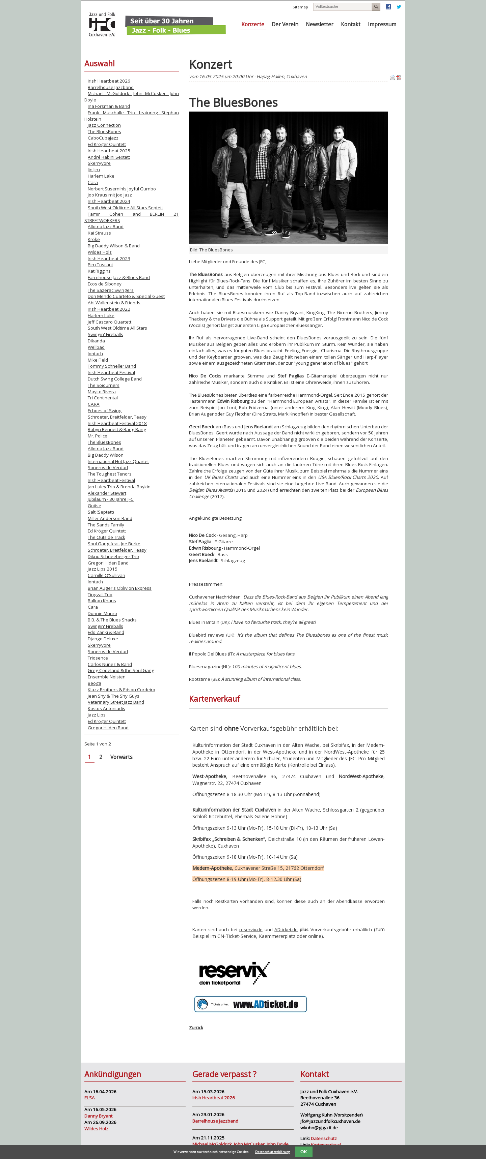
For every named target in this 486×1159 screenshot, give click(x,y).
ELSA (89, 1098)
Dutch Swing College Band (115, 379)
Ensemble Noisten (107, 677)
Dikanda (96, 341)
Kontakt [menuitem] (350, 24)
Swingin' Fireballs (105, 334)
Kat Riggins (99, 271)
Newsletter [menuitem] (319, 24)
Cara (93, 182)
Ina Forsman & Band (109, 106)
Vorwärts (121, 757)
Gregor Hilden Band (108, 563)
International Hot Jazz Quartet (118, 461)
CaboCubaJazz (103, 138)
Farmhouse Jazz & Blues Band (119, 277)
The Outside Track (106, 537)
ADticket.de (286, 929)
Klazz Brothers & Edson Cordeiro (121, 690)
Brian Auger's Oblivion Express (120, 588)
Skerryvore (99, 163)
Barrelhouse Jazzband (111, 87)
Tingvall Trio (100, 594)
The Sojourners (103, 385)
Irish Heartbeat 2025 (109, 151)
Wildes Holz (100, 252)
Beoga (94, 683)
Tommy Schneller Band (112, 366)
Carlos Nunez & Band (110, 664)
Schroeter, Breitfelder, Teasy (117, 417)
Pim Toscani (100, 265)
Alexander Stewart (107, 493)
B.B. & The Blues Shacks (112, 620)
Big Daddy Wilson (106, 455)
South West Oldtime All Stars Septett (125, 208)
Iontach (95, 353)
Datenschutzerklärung (272, 1152)
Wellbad (96, 347)
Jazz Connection (104, 125)
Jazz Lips (97, 715)
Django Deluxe (103, 639)
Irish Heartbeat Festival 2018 (117, 423)
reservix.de (251, 929)
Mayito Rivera (102, 392)
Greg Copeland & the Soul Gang (121, 670)
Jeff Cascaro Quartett (109, 322)
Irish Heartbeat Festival (111, 372)
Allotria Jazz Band (106, 226)
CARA (94, 404)
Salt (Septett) (101, 512)
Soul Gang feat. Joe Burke (114, 544)
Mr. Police (97, 436)
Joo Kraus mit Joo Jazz (110, 195)
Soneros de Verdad (108, 467)
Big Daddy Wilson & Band (114, 246)
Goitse (94, 505)
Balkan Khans (102, 601)
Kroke (94, 239)
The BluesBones (104, 131)
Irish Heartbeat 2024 (109, 201)
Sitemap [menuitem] (300, 6)
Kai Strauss (99, 233)
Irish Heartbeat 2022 (109, 309)
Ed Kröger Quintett (107, 144)
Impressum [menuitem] (382, 24)
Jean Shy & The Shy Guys (113, 696)
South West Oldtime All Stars (117, 328)
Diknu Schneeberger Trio (113, 556)
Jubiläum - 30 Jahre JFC (111, 499)
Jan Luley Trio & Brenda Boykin (119, 487)
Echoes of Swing (105, 410)
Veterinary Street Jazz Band (116, 702)
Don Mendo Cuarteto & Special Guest (126, 296)
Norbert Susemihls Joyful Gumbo (122, 189)
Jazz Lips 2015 (102, 569)
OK (303, 1151)
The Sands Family (106, 525)
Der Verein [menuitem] (285, 24)
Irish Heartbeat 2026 (109, 81)
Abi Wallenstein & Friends (114, 303)
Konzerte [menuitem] (252, 24)
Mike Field (98, 360)
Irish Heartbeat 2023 (109, 258)
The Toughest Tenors (110, 474)
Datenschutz (324, 1138)
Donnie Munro (102, 613)
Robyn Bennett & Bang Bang (117, 429)
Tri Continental (103, 398)
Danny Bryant (98, 1116)
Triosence (98, 658)
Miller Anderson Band (110, 518)
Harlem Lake (101, 176)
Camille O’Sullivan (106, 575)
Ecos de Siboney (105, 284)
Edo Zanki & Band (106, 632)
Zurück (196, 1028)
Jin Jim (94, 169)
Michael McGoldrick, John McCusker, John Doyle (240, 1144)
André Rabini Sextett (109, 157)
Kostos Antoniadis (106, 708)
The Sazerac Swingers (111, 290)
